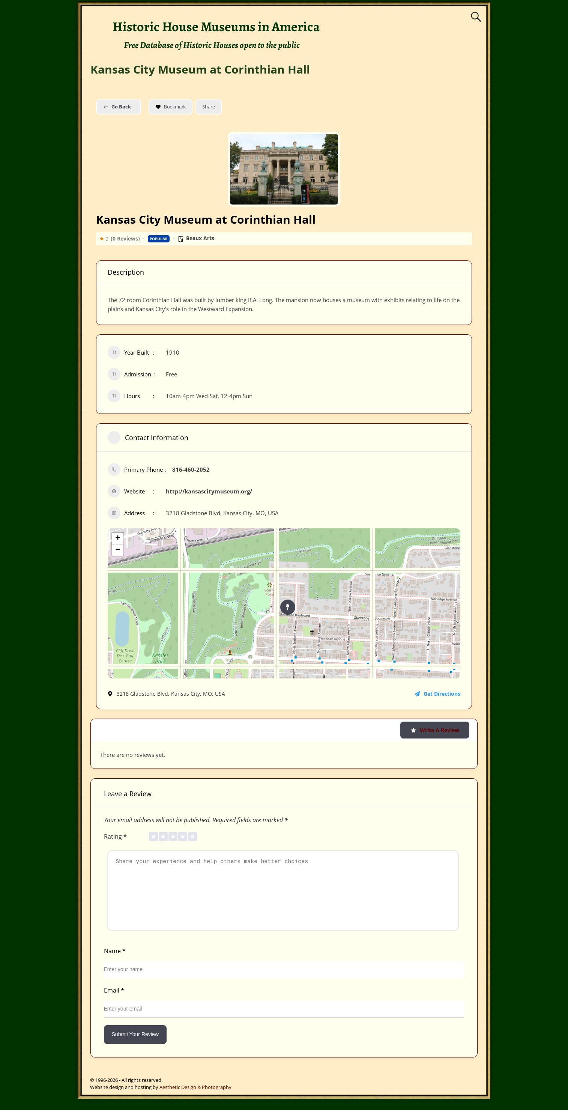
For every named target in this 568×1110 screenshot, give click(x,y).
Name (115, 962)
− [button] (117, 550)
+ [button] (117, 538)
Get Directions (437, 693)
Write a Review (434, 730)
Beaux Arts (200, 238)
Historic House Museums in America (216, 26)
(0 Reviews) (125, 238)
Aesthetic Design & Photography (195, 1098)
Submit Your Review (135, 1045)
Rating (116, 836)
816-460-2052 (191, 469)
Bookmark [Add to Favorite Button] (170, 107)
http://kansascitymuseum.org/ (209, 491)
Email (115, 1001)
